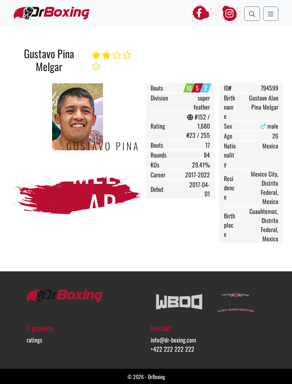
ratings (34, 339)
